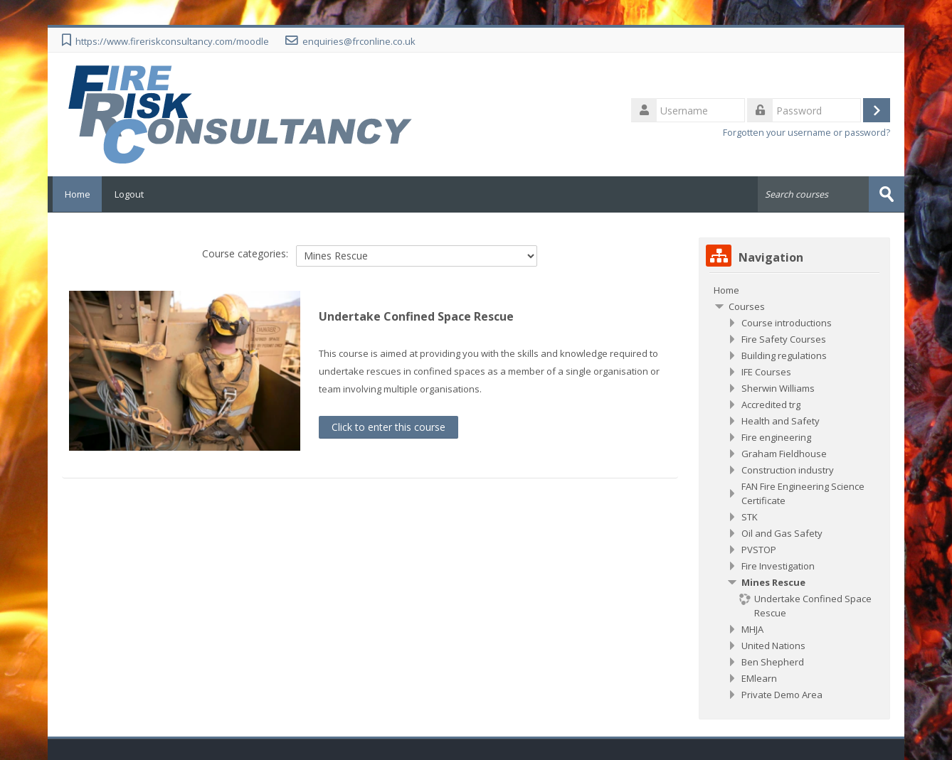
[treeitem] (794, 289)
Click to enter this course (388, 426)
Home (75, 194)
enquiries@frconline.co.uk (359, 41)
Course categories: (245, 253)
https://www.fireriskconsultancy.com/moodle (172, 41)
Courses (747, 305)
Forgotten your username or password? (806, 133)
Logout (129, 194)
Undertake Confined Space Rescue (416, 316)
